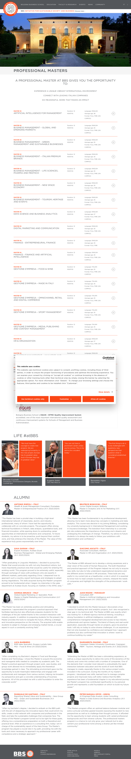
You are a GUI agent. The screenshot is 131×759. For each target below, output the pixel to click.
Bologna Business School (32, 4)
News (90, 4)
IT (124, 4)
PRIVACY (43, 752)
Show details (104, 392)
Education (51, 4)
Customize (65, 399)
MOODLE (97, 750)
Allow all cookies (98, 399)
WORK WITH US (72, 750)
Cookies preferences (48, 754)
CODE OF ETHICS (72, 754)
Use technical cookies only (32, 399)
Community (100, 4)
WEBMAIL (97, 752)
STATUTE (70, 752)
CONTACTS (43, 750)
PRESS (96, 756)
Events (82, 4)
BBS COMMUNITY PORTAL (102, 754)
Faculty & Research (68, 4)
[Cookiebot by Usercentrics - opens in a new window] (104, 358)
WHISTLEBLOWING (73, 756)
